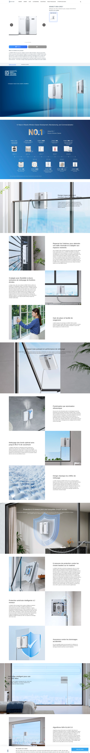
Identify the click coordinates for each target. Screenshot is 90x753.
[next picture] (44, 24)
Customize (80, 747)
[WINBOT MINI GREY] (53, 17)
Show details (18, 750)
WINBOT (25, 1)
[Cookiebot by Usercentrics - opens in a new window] (8, 751)
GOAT (30, 1)
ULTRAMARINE (36, 1)
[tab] (12, 64)
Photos (18, 46)
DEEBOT (20, 1)
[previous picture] (11, 24)
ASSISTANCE (43, 1)
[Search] (80, 1)
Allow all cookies (80, 743)
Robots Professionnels (51, 1)
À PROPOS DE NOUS (61, 1)
